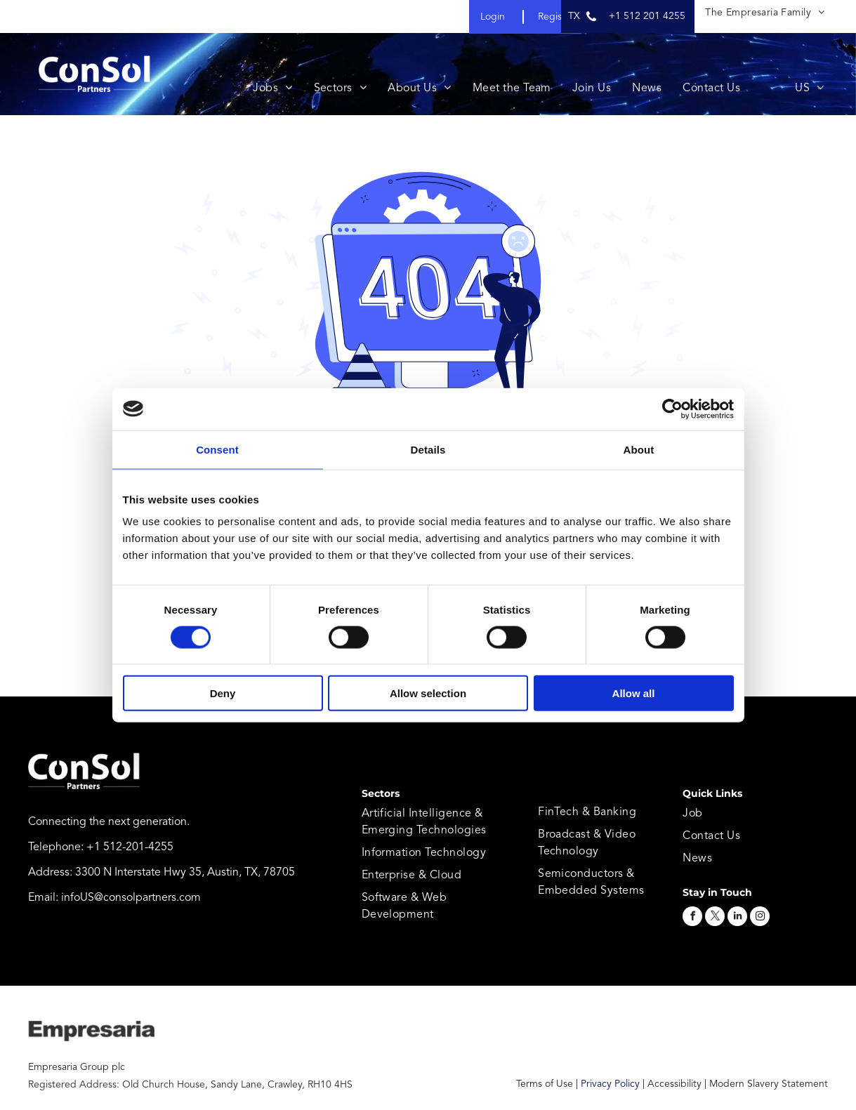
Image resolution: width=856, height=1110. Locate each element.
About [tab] (639, 449)
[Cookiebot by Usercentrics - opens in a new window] (672, 408)
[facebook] (692, 918)
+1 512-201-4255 (129, 847)
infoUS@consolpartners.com (131, 898)
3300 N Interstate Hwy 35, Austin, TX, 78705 (185, 872)
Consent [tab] (217, 449)
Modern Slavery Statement (768, 1084)
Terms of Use (544, 1084)
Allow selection (428, 693)
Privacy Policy (610, 1084)
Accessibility (674, 1084)
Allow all (633, 693)
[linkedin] (737, 918)
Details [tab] (428, 449)
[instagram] (760, 918)
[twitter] (715, 918)
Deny (223, 693)
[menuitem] (764, 13)
